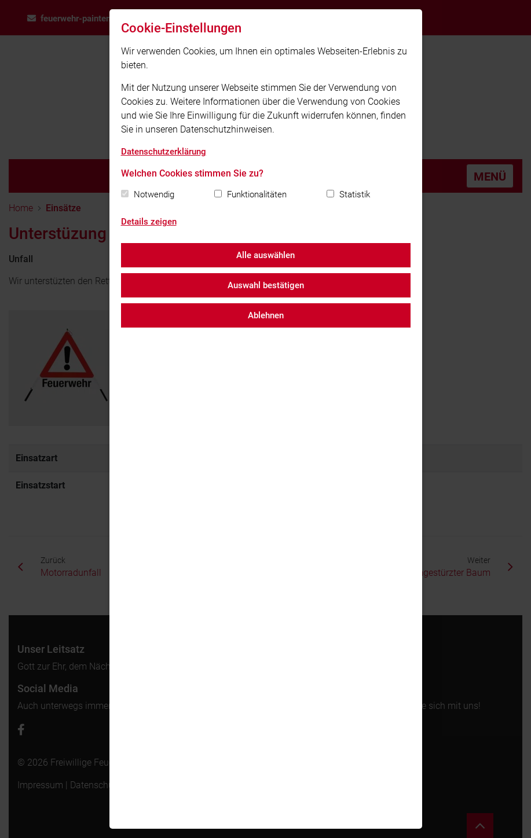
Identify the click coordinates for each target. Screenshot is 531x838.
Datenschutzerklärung (163, 151)
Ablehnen (266, 315)
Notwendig (154, 194)
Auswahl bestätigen (266, 285)
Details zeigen (149, 221)
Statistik (354, 194)
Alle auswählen (265, 255)
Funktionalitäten (257, 194)
